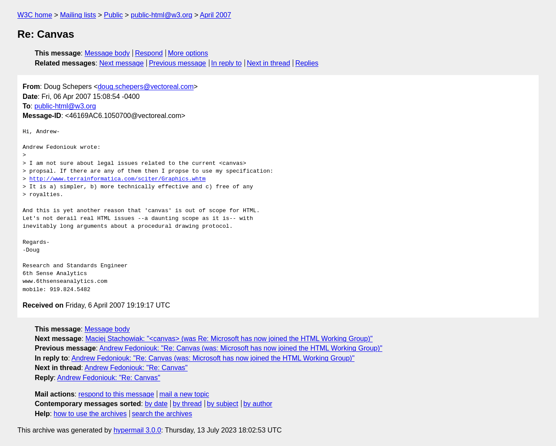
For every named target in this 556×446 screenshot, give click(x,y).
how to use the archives (90, 413)
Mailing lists (78, 15)
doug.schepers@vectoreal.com (146, 86)
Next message (121, 63)
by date (156, 403)
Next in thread (268, 63)
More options (188, 53)
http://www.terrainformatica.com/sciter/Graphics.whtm (118, 179)
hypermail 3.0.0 (137, 430)
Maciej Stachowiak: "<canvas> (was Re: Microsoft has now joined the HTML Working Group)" (229, 338)
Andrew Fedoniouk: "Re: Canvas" (136, 367)
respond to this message (116, 394)
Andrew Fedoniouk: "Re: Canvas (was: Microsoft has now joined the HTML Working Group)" (241, 348)
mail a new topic (184, 394)
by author (257, 403)
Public (113, 15)
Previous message (177, 63)
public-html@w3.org (161, 15)
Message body (107, 53)
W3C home (34, 15)
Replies (306, 63)
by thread (187, 403)
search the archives (162, 413)
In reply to (226, 63)
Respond (149, 53)
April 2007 (215, 15)
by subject (222, 403)
